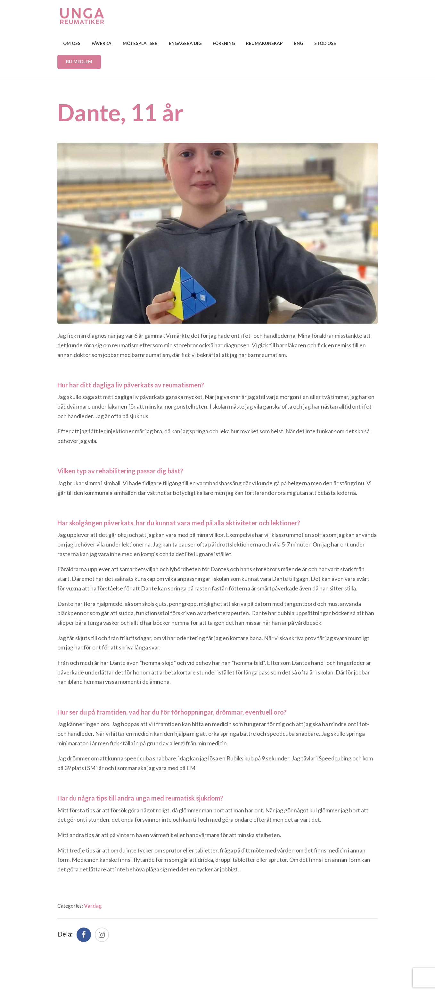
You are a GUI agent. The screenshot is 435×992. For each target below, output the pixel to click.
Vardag (97, 905)
